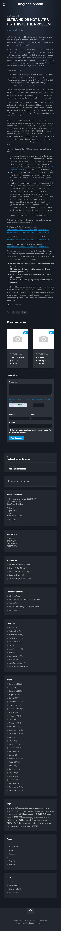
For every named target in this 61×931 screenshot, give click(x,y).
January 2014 (14, 783)
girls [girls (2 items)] (17, 814)
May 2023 (12, 687)
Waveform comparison (17, 667)
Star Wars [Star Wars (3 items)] (43, 820)
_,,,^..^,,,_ (12, 843)
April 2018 (12, 712)
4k (13, 312)
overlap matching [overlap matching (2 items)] (36, 817)
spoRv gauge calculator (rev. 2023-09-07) (21, 499)
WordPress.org (14, 892)
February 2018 (14, 716)
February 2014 (14, 780)
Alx (44, 923)
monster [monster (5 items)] (18, 817)
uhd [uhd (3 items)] (11, 826)
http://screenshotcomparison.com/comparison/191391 (28, 247)
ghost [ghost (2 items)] (13, 814)
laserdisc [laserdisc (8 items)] (41, 813)
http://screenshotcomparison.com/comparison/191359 (28, 232)
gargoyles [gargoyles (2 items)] (9, 814)
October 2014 (14, 755)
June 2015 (12, 737)
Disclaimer (12, 854)
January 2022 (14, 698)
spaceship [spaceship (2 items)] (37, 820)
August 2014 (13, 762)
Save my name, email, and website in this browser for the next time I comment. (30, 431)
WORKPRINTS (12, 546)
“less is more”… (14, 847)
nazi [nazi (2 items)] (23, 817)
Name (12, 415)
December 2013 (14, 787)
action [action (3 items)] (11, 808)
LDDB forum (11, 513)
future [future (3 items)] (52, 811)
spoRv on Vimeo (12, 520)
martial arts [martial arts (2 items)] (49, 814)
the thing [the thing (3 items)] (41, 823)
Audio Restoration (15, 635)
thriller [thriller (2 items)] (46, 823)
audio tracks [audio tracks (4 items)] (29, 808)
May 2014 (12, 773)
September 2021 (15, 709)
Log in (11, 882)
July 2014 (12, 766)
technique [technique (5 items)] (33, 823)
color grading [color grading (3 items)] (44, 808)
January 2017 (14, 726)
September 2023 (15, 684)
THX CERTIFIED (12, 543)
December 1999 (14, 790)
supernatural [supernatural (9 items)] (14, 823)
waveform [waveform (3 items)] (26, 826)
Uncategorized (13, 16)
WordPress (29, 923)
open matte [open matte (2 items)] (28, 817)
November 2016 (14, 734)
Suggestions (13, 864)
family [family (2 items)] (38, 811)
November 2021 (14, 702)
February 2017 (14, 723)
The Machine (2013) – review (17, 360)
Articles (11, 628)
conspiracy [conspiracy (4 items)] (18, 811)
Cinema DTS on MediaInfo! (18, 568)
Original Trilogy (12, 511)
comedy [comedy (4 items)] (10, 811)
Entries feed (13, 885)
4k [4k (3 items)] (7, 808)
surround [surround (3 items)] (26, 823)
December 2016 (14, 730)
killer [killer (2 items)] (25, 814)
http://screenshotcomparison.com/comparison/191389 (28, 240)
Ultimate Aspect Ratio (14, 501)
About (18, 596)
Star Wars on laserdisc (15, 504)
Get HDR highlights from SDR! (19, 564)
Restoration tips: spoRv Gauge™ (20, 579)
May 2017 (12, 719)
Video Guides (13, 659)
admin (11, 30)
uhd (18, 312)
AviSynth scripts (14, 638)
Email (34, 415)
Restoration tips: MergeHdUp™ (19, 572)
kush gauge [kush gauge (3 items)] (31, 814)
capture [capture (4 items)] (37, 808)
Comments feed (15, 889)
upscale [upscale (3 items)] (15, 826)
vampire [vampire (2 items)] (21, 826)
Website (12, 422)
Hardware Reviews (15, 642)
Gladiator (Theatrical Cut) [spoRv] (28, 599)
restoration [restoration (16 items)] (15, 820)
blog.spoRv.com (30, 4)
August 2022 (13, 695)
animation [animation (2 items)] (21, 808)
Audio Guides (13, 631)
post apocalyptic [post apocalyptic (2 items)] (45, 817)
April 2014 (12, 776)
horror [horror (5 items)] (21, 814)
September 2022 (15, 691)
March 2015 (13, 744)
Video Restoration (15, 663)
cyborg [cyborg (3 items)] (25, 811)
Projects (12, 652)
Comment (13, 382)
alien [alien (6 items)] (15, 808)
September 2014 (15, 758)
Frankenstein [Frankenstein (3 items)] (45, 811)
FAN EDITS (10, 538)
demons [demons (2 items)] (30, 811)
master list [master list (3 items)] (10, 817)
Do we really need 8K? (16, 575)
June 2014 (12, 769)
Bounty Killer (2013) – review (42, 360)
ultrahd (24, 312)
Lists (10, 645)
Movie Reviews (16, 354)
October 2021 (14, 705)
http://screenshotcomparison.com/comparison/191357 (28, 230)
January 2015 (14, 751)
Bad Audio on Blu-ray (14, 516)
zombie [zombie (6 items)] (34, 826)
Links (10, 857)
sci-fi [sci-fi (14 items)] (30, 820)
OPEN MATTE (12, 541)
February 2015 (14, 748)
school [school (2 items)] (25, 820)
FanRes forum (12, 508)
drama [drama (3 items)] (34, 811)
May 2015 (12, 741)
